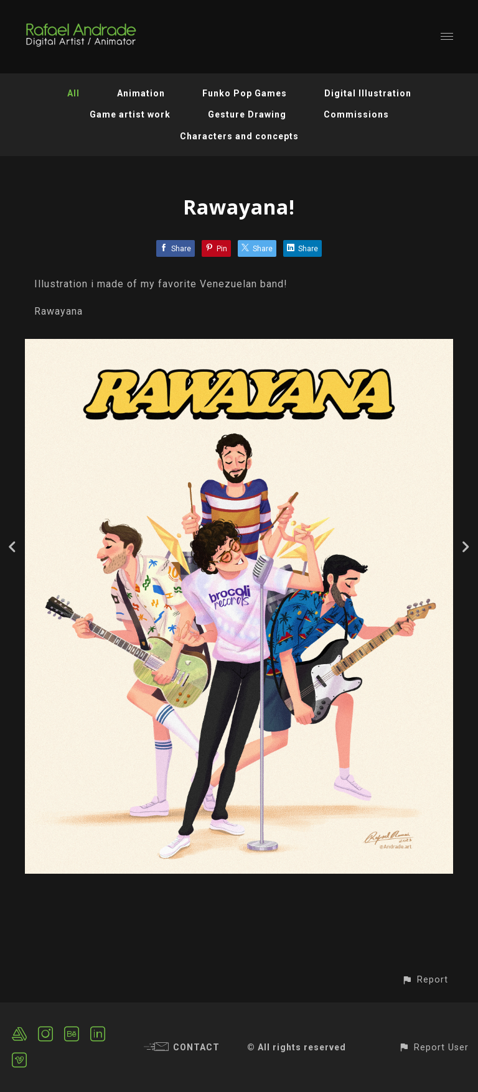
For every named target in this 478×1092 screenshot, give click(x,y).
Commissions (356, 114)
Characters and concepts (239, 136)
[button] (424, 980)
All (73, 93)
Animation (141, 93)
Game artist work (130, 114)
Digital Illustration (367, 93)
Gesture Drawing (247, 114)
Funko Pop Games (244, 93)
